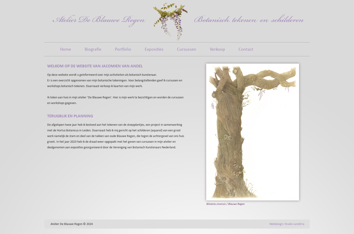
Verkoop (217, 49)
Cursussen (186, 49)
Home (65, 49)
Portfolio (123, 49)
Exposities (154, 49)
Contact (246, 49)
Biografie (93, 49)
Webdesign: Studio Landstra (286, 224)
